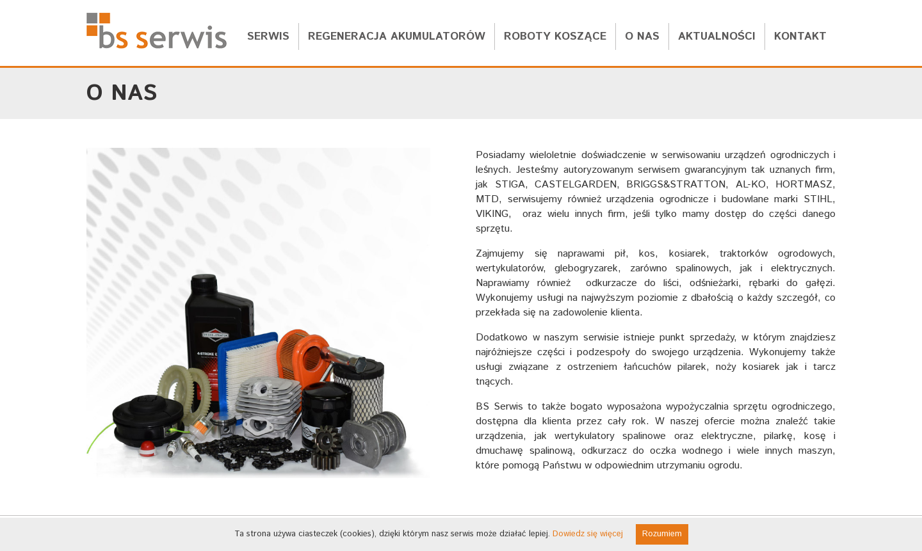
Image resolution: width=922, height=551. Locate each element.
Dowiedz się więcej (588, 534)
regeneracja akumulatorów (396, 36)
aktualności (717, 36)
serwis (268, 36)
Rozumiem (662, 534)
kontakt (800, 36)
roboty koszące (555, 36)
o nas (642, 36)
